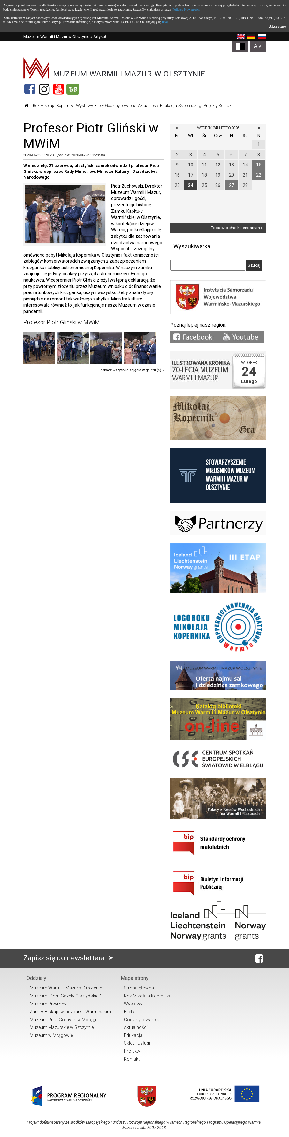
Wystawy (84, 105)
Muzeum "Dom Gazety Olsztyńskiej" (65, 995)
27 (231, 185)
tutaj (165, 22)
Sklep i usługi (190, 105)
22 (258, 175)
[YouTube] (58, 89)
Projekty (210, 105)
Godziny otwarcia (121, 105)
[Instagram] (44, 89)
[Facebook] (29, 89)
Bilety (99, 105)
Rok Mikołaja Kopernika (54, 105)
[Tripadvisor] (72, 89)
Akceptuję (277, 26)
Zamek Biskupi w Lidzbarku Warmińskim (70, 1011)
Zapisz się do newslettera (69, 958)
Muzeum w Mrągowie (51, 1035)
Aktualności (148, 105)
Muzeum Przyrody (48, 1003)
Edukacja (168, 105)
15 (258, 165)
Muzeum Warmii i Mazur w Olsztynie (56, 36)
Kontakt (225, 105)
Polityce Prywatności (186, 9)
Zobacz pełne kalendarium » (236, 227)
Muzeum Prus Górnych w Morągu (64, 1019)
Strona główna (139, 987)
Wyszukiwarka (191, 246)
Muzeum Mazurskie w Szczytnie (62, 1027)
